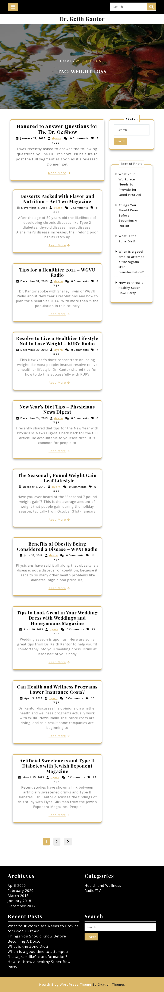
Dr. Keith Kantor (82, 18)
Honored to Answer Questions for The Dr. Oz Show (57, 129)
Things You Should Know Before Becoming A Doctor (130, 223)
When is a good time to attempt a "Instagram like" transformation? (131, 249)
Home (66, 61)
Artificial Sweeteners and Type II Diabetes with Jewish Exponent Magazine (57, 775)
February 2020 (21, 890)
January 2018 (19, 900)
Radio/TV (93, 890)
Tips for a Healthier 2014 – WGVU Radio (57, 281)
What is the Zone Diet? (28, 946)
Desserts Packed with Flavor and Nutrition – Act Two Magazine (57, 208)
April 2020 (17, 885)
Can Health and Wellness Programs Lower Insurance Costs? (57, 699)
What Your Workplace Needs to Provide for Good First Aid (130, 206)
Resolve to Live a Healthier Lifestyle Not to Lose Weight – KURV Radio (57, 349)
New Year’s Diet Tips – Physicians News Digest (57, 418)
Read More (57, 172)
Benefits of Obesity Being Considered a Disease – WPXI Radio (57, 555)
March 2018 (18, 895)
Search (151, 5)
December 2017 (21, 906)
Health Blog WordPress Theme (82, 984)
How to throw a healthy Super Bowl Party (131, 264)
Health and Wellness (103, 885)
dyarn (56, 139)
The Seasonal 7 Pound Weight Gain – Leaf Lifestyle (57, 487)
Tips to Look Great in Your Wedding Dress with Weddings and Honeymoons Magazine (57, 626)
